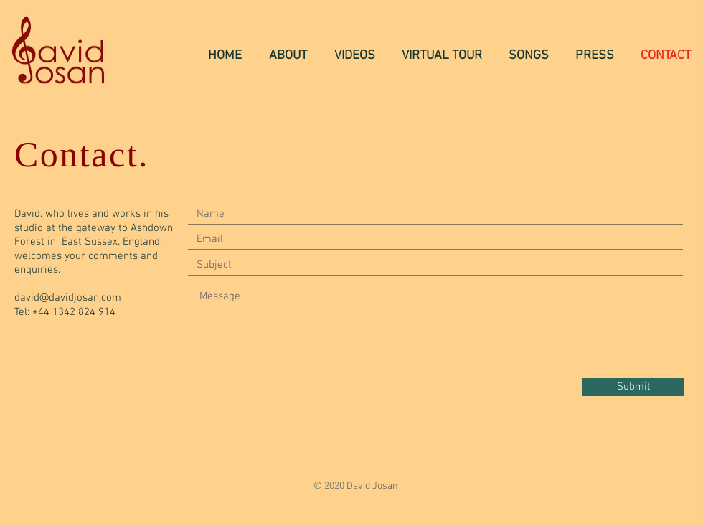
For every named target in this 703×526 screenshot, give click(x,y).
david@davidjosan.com (67, 297)
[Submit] (633, 387)
